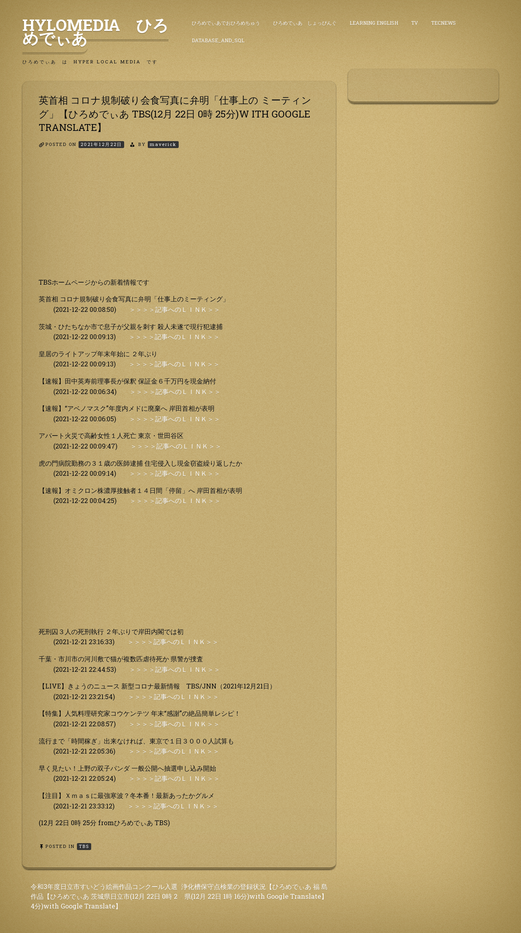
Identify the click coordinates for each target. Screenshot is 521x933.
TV (414, 23)
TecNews (443, 23)
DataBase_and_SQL (218, 40)
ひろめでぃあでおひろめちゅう (226, 23)
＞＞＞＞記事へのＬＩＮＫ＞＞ (174, 309)
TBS (84, 846)
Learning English (374, 23)
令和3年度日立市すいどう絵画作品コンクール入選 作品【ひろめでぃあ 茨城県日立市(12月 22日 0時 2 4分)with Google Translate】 (104, 896)
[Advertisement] (179, 220)
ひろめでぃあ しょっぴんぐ (305, 23)
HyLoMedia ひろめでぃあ (95, 31)
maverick (163, 144)
